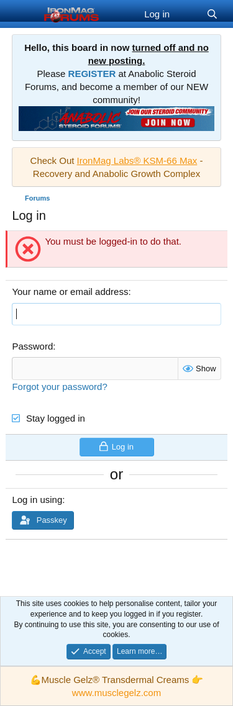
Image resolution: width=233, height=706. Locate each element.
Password (32, 346)
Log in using (37, 499)
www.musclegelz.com (116, 692)
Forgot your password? (59, 386)
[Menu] (22, 14)
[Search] (212, 13)
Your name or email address (70, 291)
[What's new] (188, 13)
